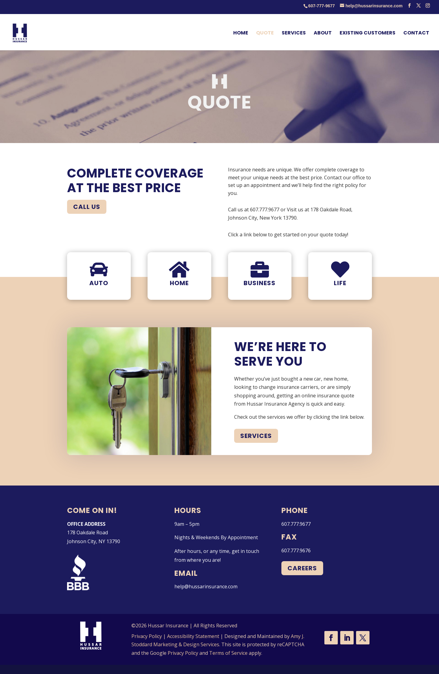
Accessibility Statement (193, 636)
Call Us (86, 207)
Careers (302, 568)
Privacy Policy (146, 636)
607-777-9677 (321, 5)
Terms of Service (228, 653)
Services (256, 436)
